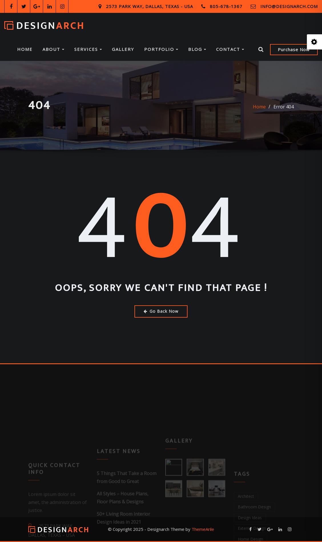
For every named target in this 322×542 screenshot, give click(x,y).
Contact (230, 49)
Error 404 (283, 110)
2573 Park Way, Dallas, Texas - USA (149, 6)
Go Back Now (161, 311)
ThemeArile (203, 529)
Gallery (123, 49)
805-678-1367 (226, 6)
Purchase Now (294, 49)
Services (88, 49)
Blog (197, 49)
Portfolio (161, 49)
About (53, 49)
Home (25, 49)
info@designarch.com (289, 6)
